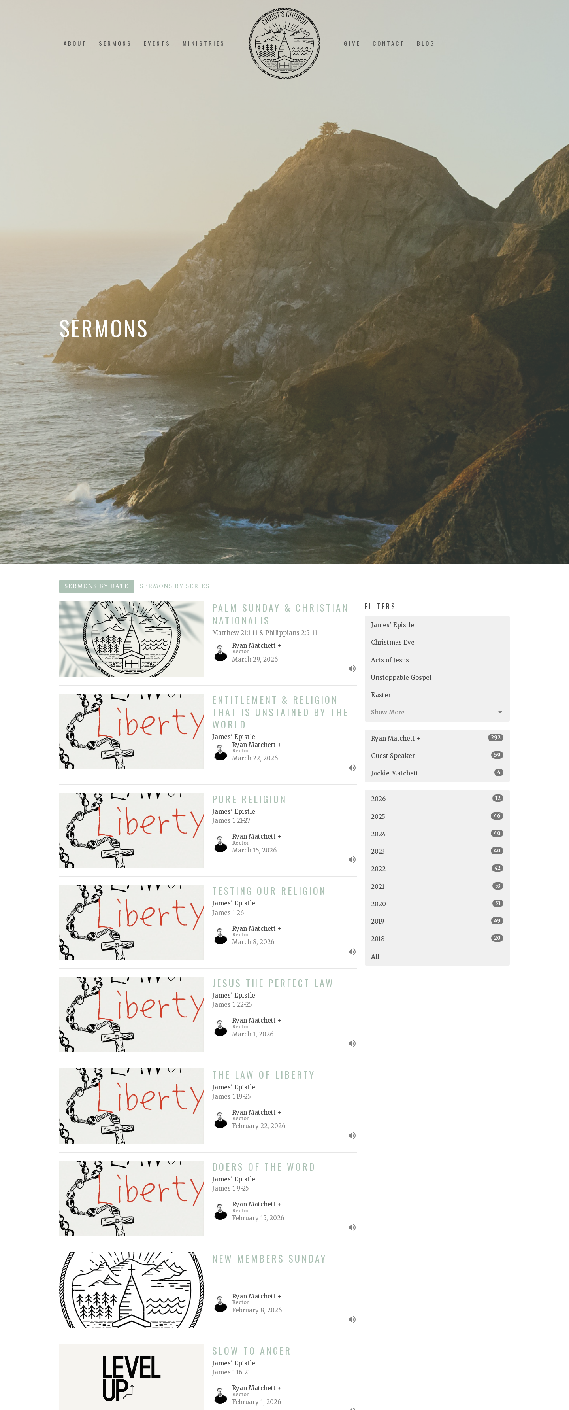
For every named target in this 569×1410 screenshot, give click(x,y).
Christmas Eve (393, 642)
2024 (437, 834)
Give (352, 43)
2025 (437, 816)
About (75, 43)
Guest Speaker (437, 755)
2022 (437, 868)
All (375, 956)
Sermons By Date (96, 586)
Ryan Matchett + (437, 738)
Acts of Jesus (390, 660)
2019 (437, 921)
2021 (437, 886)
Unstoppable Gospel (401, 677)
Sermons (115, 43)
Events (157, 43)
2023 (437, 851)
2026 (437, 798)
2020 (437, 904)
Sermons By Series (175, 586)
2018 (437, 938)
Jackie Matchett (437, 773)
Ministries (204, 43)
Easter (381, 695)
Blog (426, 43)
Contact (389, 43)
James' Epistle (392, 625)
